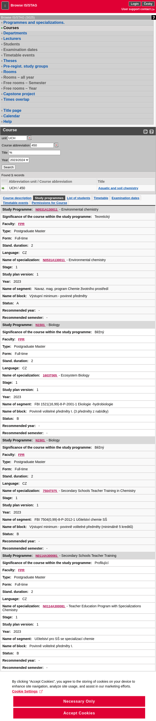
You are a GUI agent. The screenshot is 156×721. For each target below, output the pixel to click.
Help (7, 121)
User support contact (136, 9)
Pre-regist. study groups (25, 66)
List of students (78, 198)
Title (4, 152)
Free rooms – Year (20, 88)
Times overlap (16, 99)
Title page (12, 110)
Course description (17, 198)
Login (135, 4)
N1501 (40, 325)
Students (11, 44)
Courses (11, 28)
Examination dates (20, 50)
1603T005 (50, 375)
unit (4, 138)
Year (5, 160)
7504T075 (50, 491)
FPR (21, 224)
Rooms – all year (18, 77)
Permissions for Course (49, 203)
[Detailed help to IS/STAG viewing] (151, 131)
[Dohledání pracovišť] (29, 138)
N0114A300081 (46, 556)
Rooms (9, 72)
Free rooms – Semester (24, 83)
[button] (5, 5)
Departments (15, 33)
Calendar (11, 116)
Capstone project (19, 94)
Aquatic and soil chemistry (118, 188)
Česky (148, 4)
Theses (10, 61)
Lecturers (12, 39)
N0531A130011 (46, 209)
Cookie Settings (27, 696)
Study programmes (49, 198)
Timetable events (19, 55)
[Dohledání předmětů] (56, 145)
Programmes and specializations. (33, 22)
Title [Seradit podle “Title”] (101, 181)
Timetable (101, 198)
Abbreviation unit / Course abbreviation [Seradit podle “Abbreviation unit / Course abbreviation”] (40, 181)
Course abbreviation (16, 145)
